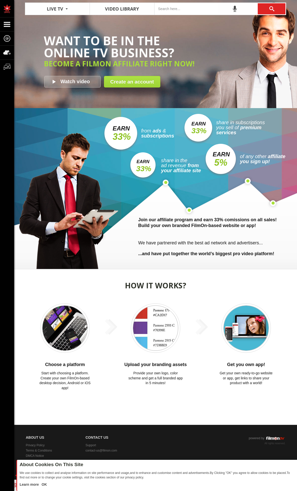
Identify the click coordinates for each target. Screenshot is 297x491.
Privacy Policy (35, 445)
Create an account (132, 81)
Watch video (75, 81)
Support (91, 445)
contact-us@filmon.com (101, 450)
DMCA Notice (35, 456)
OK (44, 484)
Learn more (30, 484)
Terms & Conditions (39, 450)
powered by (267, 438)
